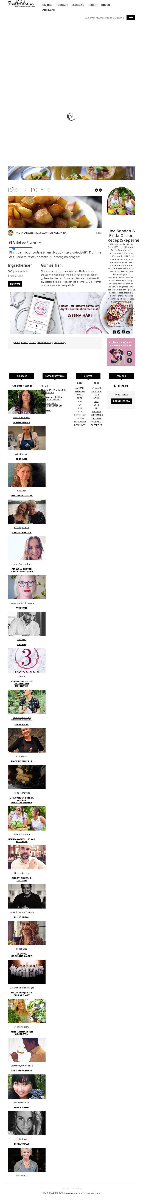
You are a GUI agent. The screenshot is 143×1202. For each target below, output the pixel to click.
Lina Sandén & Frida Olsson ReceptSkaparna (42, 233)
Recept (93, 5)
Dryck (105, 5)
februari (80, 391)
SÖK (131, 17)
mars (80, 394)
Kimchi (44, 385)
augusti (96, 411)
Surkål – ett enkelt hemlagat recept (52, 398)
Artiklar (48, 9)
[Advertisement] (72, 47)
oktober (96, 418)
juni (96, 404)
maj (96, 401)
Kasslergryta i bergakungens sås (51, 404)
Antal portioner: (27, 242)
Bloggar (77, 5)
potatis (16, 342)
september (97, 415)
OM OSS (65, 1188)
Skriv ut (15, 283)
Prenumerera (121, 401)
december (96, 425)
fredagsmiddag (45, 342)
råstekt (32, 342)
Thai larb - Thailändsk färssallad (53, 391)
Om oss (47, 5)
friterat (24, 342)
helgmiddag (60, 342)
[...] (104, 17)
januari (79, 388)
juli (96, 408)
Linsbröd (46, 410)
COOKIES (77, 1188)
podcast (62, 5)
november (96, 421)
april (80, 398)
